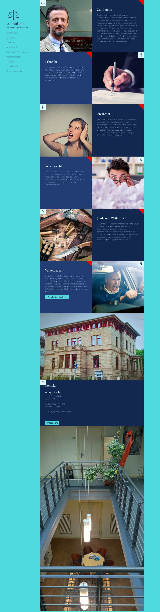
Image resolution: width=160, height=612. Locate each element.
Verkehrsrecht (13, 56)
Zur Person (11, 33)
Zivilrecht (10, 42)
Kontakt (10, 61)
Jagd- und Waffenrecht (17, 52)
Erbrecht (10, 37)
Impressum (12, 66)
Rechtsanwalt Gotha (16, 71)
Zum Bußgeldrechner (57, 297)
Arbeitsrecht (12, 47)
